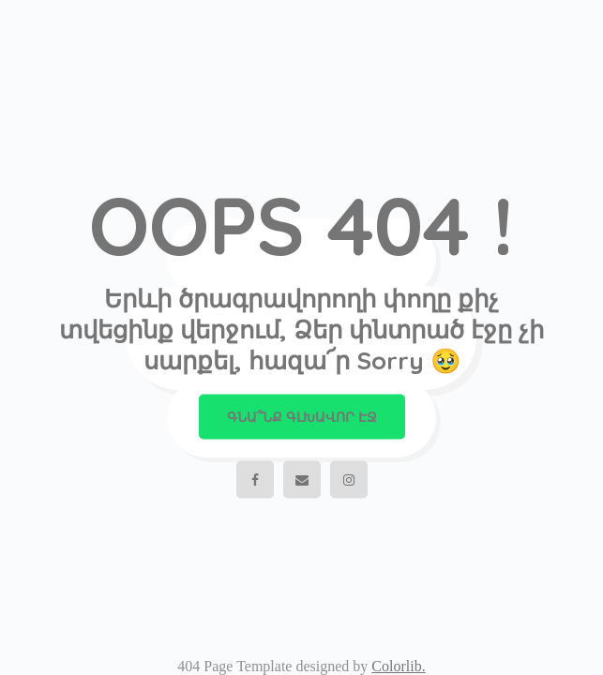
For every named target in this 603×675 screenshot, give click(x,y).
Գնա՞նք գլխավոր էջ (302, 417)
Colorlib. (398, 666)
